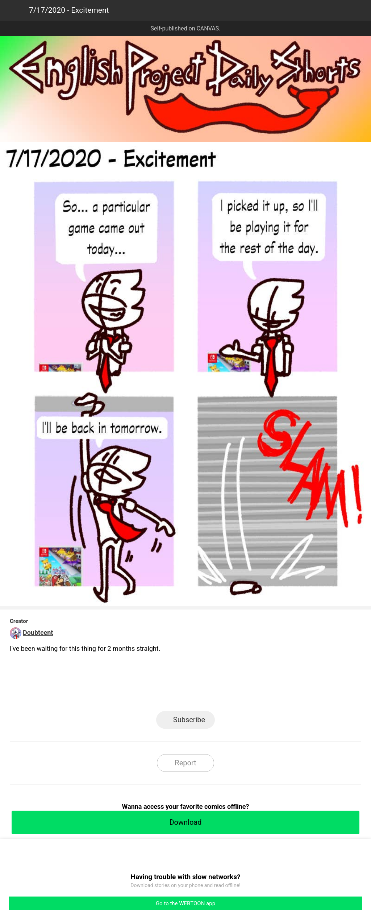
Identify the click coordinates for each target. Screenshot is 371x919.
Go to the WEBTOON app (185, 903)
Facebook (153, 690)
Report (185, 762)
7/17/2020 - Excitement (69, 10)
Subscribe (189, 719)
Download (185, 822)
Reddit (251, 690)
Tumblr (218, 690)
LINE (120, 690)
